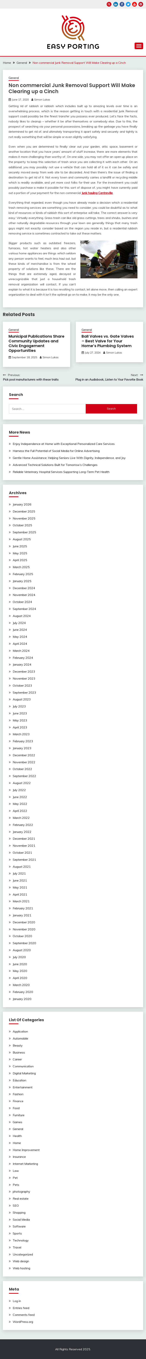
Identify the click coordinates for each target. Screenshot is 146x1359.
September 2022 (24, 776)
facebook (122, 4)
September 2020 (24, 943)
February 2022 (23, 825)
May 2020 (20, 971)
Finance (18, 1101)
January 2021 (22, 915)
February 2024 (23, 658)
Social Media (21, 1219)
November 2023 (24, 678)
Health (17, 1136)
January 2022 (22, 832)
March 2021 (21, 901)
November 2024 (24, 595)
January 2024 (22, 664)
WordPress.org (23, 1322)
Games (17, 1122)
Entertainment (23, 1087)
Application (20, 1031)
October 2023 (22, 685)
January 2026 (22, 504)
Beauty (18, 1045)
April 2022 (20, 811)
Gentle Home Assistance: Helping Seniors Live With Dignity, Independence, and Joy (69, 458)
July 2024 (19, 623)
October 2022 (22, 769)
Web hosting (21, 1268)
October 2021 (22, 852)
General (14, 78)
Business (19, 1052)
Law (16, 1171)
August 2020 (22, 950)
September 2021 (24, 859)
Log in (17, 1301)
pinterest (140, 4)
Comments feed (24, 1315)
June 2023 (20, 713)
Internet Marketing (25, 1164)
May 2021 (20, 887)
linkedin (115, 4)
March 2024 (21, 651)
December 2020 (24, 922)
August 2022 (22, 783)
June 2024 (20, 630)
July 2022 (19, 790)
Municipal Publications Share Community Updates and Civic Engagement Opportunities (36, 343)
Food (16, 1108)
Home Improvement (26, 1150)
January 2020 (22, 999)
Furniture (19, 1115)
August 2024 (22, 616)
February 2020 (23, 992)
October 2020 (22, 936)
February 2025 (23, 574)
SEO (16, 1205)
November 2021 (24, 845)
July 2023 (19, 706)
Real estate (21, 1198)
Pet (15, 1178)
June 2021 (20, 880)
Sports (17, 1233)
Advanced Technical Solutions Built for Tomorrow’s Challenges (55, 465)
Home (17, 1143)
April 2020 (20, 978)
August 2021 (22, 866)
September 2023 (24, 692)
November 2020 (24, 929)
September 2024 (24, 609)
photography (21, 1191)
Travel (17, 1247)
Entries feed (21, 1308)
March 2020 (21, 985)
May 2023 (20, 720)
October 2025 (22, 525)
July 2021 (19, 873)
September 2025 (24, 532)
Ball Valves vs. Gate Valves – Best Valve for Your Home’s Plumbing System (108, 341)
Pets (16, 1185)
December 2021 (24, 838)
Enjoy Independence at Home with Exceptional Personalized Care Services (64, 444)
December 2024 (24, 588)
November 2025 (24, 518)
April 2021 (20, 894)
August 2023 (22, 699)
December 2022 (24, 755)
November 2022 (24, 762)
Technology (21, 1240)
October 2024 (22, 602)
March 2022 (21, 818)
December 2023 (24, 671)
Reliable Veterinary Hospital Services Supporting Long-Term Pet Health (61, 472)
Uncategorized (23, 1254)
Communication (23, 1066)
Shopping (19, 1212)
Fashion (18, 1094)
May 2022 (20, 804)
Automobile (20, 1038)
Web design (21, 1261)
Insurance (19, 1157)
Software (19, 1226)
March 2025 (21, 567)
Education (19, 1080)
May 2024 (20, 637)
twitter (128, 4)
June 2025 (20, 546)
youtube (134, 4)
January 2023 (22, 748)
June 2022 (20, 797)
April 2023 (20, 727)
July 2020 (19, 957)
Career (17, 1059)
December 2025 (24, 511)
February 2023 (23, 741)
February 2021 (23, 908)
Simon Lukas (42, 99)
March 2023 (21, 734)
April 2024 (20, 644)
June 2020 (20, 964)
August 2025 (22, 539)
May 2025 (20, 553)
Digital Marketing (24, 1073)
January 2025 (22, 581)
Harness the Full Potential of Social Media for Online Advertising (56, 451)
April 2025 (20, 560)
